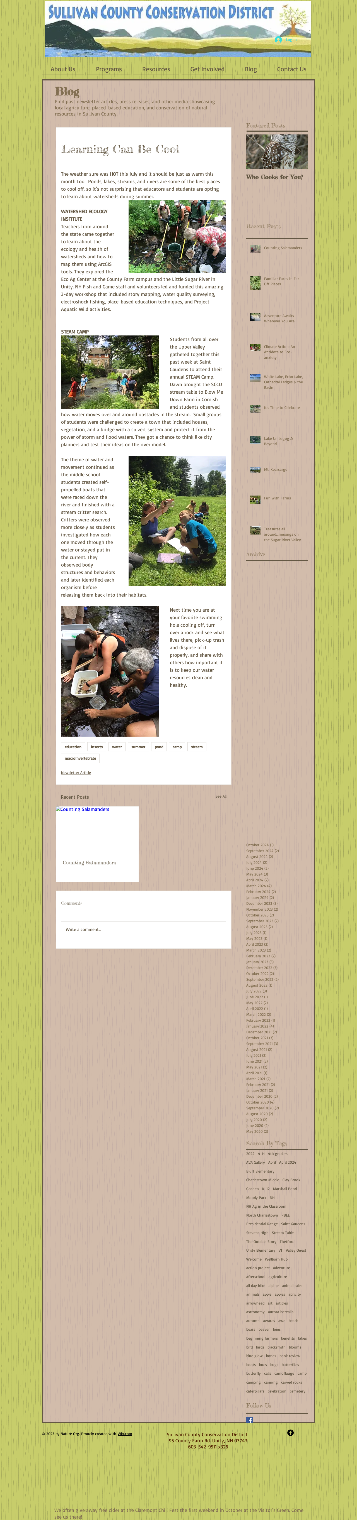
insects (97, 746)
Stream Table (283, 1232)
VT (281, 1250)
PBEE (285, 1215)
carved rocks (291, 1382)
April (272, 1162)
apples (280, 1294)
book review (289, 1355)
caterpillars (255, 1391)
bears (250, 1329)
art (270, 1303)
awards (269, 1320)
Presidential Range (262, 1223)
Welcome (254, 1259)
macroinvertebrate (80, 758)
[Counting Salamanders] (97, 829)
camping (253, 1382)
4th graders (278, 1153)
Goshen (252, 1188)
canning (271, 1382)
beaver (264, 1329)
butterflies (290, 1364)
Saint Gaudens (293, 1223)
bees (277, 1329)
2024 (250, 1153)
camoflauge (284, 1373)
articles (282, 1303)
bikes (302, 1338)
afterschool (255, 1276)
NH (272, 1197)
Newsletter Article (76, 772)
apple (267, 1294)
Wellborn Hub (276, 1259)
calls (267, 1373)
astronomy (255, 1311)
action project (258, 1267)
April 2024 (287, 1162)
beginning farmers (262, 1338)
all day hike (255, 1285)
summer (138, 746)
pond (159, 746)
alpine (274, 1285)
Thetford (287, 1241)
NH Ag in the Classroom (266, 1206)
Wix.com (125, 1433)
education (73, 746)
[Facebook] (249, 1420)
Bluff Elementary (260, 1171)
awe (281, 1320)
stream (197, 746)
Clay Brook (291, 1179)
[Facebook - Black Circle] (290, 1433)
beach (293, 1320)
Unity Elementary (260, 1250)
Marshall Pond (285, 1188)
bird (249, 1347)
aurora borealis (280, 1311)
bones (271, 1355)
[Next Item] (298, 151)
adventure (281, 1267)
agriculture (278, 1276)
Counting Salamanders (89, 862)
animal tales (292, 1285)
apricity (294, 1294)
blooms (295, 1347)
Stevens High (257, 1232)
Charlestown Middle (262, 1179)
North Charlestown (262, 1215)
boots (251, 1364)
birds (260, 1347)
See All (221, 796)
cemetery (297, 1391)
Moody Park (256, 1197)
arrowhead (255, 1303)
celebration (277, 1391)
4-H (261, 1153)
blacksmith (276, 1347)
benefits (288, 1338)
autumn (253, 1320)
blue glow (254, 1355)
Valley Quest (296, 1250)
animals (252, 1294)
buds (263, 1364)
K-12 (266, 1188)
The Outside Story (261, 1241)
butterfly (253, 1373)
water (117, 746)
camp (177, 746)
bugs (274, 1364)
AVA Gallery (255, 1162)
